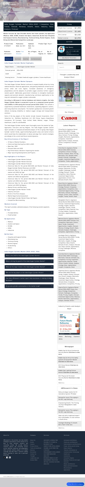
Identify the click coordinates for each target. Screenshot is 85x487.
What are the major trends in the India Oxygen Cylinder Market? (29, 267)
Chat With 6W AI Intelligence (75, 484)
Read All (62, 392)
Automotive (67, 465)
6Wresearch (10, 486)
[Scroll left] (4, 59)
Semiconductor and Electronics (72, 453)
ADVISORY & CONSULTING (51, 449)
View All (69, 105)
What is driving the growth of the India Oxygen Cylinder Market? (29, 262)
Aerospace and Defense (70, 449)
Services (19, 7)
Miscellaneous (68, 477)
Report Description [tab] (11, 59)
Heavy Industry (68, 457)
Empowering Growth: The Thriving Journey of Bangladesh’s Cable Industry (69, 414)
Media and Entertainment (71, 475)
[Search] (78, 67)
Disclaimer (33, 461)
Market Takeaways (73, 7)
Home (5, 7)
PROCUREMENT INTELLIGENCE (52, 461)
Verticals (46, 7)
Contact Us (7, 12)
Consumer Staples (69, 467)
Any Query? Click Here (69, 57)
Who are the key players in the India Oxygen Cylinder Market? (29, 273)
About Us (12, 7)
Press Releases (36, 7)
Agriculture (67, 479)
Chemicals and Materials (71, 451)
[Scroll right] (54, 59)
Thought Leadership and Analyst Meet (34, 467)
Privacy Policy (34, 455)
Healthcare (67, 463)
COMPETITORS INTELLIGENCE (52, 455)
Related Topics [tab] (37, 59)
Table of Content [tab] (25, 59)
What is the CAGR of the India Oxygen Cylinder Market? (29, 256)
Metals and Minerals (69, 473)
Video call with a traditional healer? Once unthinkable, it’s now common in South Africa (69, 427)
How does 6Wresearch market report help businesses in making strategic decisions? (29, 280)
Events (63, 7)
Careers (32, 453)
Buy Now (69, 42)
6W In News (55, 7)
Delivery (32, 459)
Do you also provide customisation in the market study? (29, 286)
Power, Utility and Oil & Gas (71, 455)
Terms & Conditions (35, 457)
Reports (27, 7)
